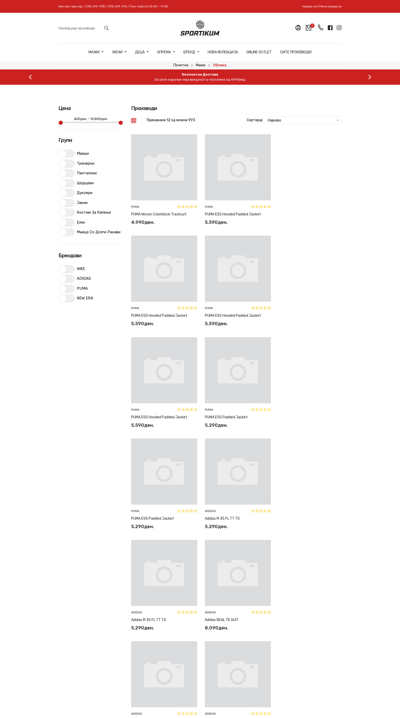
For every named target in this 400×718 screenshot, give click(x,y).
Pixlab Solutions (213, 703)
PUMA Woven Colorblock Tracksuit (158, 213)
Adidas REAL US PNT (220, 515)
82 (298, 539)
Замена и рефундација (175, 617)
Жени (119, 52)
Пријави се (323, 640)
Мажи (96, 52)
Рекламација (166, 626)
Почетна (180, 65)
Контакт (211, 626)
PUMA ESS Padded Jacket (298, 314)
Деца (142, 52)
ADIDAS (209, 406)
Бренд (191, 52)
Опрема (166, 52)
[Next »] (327, 539)
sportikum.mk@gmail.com (95, 660)
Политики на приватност (166, 652)
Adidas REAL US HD (292, 515)
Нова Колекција (223, 52)
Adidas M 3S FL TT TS (221, 414)
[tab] (133, 120)
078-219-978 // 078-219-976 (102, 650)
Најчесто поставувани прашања (175, 638)
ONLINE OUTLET (259, 52)
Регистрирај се (330, 6)
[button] (30, 77)
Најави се (310, 6)
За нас (209, 617)
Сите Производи (295, 52)
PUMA (135, 206)
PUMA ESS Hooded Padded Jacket (232, 213)
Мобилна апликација (221, 653)
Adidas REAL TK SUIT (148, 515)
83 (306, 539)
